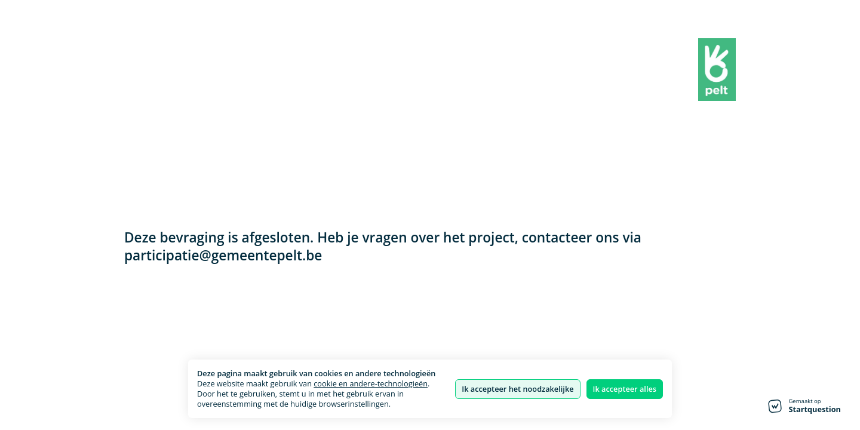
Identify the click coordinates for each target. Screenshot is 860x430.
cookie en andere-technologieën (371, 383)
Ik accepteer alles (624, 388)
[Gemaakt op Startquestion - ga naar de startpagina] (804, 406)
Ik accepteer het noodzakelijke (517, 388)
